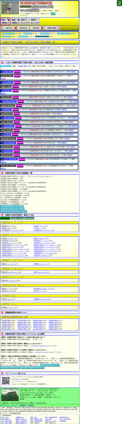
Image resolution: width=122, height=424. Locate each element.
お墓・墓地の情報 (6, 421)
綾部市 (7, 226)
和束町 (8, 307)
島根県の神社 (53, 327)
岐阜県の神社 (22, 322)
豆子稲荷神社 (10, 143)
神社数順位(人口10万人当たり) (10, 208)
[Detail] (17, 72)
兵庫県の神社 (53, 325)
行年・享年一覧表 (6, 423)
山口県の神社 (37, 329)
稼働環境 (23, 405)
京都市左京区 (45, 247)
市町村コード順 (17, 218)
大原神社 (8, 122)
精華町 (40, 264)
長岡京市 (10, 272)
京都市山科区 (13, 255)
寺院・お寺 (33, 417)
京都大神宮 (8, 72)
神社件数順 (29, 218)
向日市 (39, 291)
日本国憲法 (63, 421)
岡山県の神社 (6, 329)
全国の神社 (6, 36)
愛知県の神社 (53, 322)
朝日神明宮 (9, 126)
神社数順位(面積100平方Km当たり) (11, 211)
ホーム (53, 13)
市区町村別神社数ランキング (10, 206)
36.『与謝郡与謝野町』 (51, 28)
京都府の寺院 (44, 33)
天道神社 (8, 130)
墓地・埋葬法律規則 (36, 421)
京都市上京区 (46, 245)
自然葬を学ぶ (20, 417)
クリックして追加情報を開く (11, 413)
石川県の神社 (22, 320)
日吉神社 (8, 151)
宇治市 (38, 228)
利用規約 (31, 405)
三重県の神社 (6, 325)
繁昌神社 (8, 155)
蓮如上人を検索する (22, 421)
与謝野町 (41, 299)
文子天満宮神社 (11, 159)
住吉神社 (7, 91)
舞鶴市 (8, 289)
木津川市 (8, 240)
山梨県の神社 (53, 320)
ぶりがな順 (5, 218)
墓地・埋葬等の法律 (36, 419)
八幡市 (7, 299)
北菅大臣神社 (10, 166)
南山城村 (43, 289)
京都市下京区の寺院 (64, 33)
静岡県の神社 (37, 322)
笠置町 (8, 238)
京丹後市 (10, 243)
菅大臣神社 (9, 118)
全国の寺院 (28, 33)
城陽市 (8, 264)
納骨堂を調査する (21, 423)
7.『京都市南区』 (35, 28)
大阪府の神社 (37, 325)
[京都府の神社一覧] (24, 66)
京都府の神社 (23, 36)
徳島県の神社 (53, 329)
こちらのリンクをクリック (39, 345)
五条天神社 (8, 76)
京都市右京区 (13, 245)
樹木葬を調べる (64, 417)
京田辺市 (42, 240)
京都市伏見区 (13, 253)
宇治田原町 (11, 230)
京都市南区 (44, 253)
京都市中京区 (46, 249)
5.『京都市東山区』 (23, 28)
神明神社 (7, 110)
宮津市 (7, 291)
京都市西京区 (14, 251)
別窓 (22, 206)
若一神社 (7, 86)
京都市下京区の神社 (42, 36)
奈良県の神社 (6, 327)
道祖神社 (8, 147)
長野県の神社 (6, 322)
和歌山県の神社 (22, 327)
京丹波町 (43, 243)
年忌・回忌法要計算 (51, 417)
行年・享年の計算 (65, 419)
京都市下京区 (14, 249)
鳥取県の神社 (37, 327)
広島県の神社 (22, 329)
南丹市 (40, 272)
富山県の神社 (6, 320)
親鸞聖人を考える (21, 419)
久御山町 (42, 255)
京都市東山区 (46, 251)
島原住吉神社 (10, 139)
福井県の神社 (37, 320)
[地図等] (73, 71)
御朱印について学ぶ (51, 421)
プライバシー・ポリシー (9, 405)
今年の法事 (48, 419)
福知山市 (9, 280)
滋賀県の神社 (22, 325)
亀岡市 (40, 238)
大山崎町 (43, 230)
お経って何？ (5, 417)
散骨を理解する (5, 419)
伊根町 (8, 228)
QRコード (18, 379)
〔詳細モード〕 (5, 66)
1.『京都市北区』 (8, 28)
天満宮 (7, 134)
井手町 (40, 226)
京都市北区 (11, 247)
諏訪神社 (8, 114)
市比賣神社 (8, 82)
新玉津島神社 (9, 105)
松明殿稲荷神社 (10, 101)
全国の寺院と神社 (8, 33)
